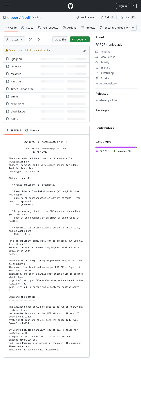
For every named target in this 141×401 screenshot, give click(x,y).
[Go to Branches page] (30, 39)
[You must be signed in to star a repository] (128, 17)
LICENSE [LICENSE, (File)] (16, 66)
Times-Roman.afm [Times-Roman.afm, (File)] (22, 89)
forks (102, 78)
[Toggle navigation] (7, 6)
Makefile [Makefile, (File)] (16, 74)
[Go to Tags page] (38, 39)
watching (104, 73)
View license (105, 57)
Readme (103, 51)
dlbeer (13, 17)
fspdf (25, 17)
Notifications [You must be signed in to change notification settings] (85, 17)
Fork (107, 17)
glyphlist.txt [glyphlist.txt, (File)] (18, 111)
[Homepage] (70, 6)
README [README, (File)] (16, 81)
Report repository (106, 83)
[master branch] (14, 39)
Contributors (104, 128)
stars (102, 67)
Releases (101, 94)
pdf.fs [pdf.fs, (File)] (14, 119)
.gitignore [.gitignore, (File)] (17, 59)
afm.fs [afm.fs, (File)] (14, 96)
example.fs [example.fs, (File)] (17, 104)
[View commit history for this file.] (84, 50)
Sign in (123, 6)
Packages (102, 110)
